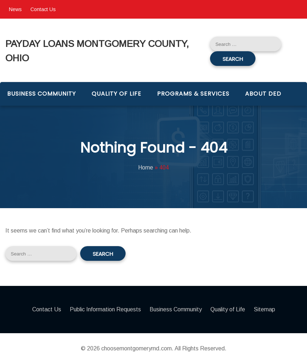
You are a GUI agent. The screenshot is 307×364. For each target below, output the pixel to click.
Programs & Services (193, 94)
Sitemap (264, 309)
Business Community (41, 94)
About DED (263, 94)
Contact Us (43, 9)
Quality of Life (116, 94)
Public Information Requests (105, 309)
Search (233, 59)
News (15, 9)
